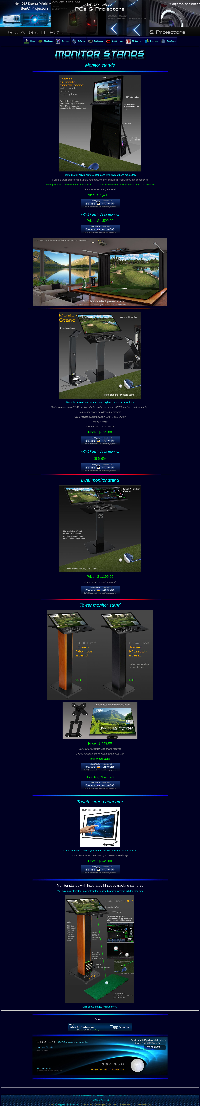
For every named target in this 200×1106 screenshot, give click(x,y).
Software (78, 41)
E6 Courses (133, 41)
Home (29, 41)
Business (151, 41)
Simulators (45, 41)
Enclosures (95, 41)
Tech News (168, 41)
